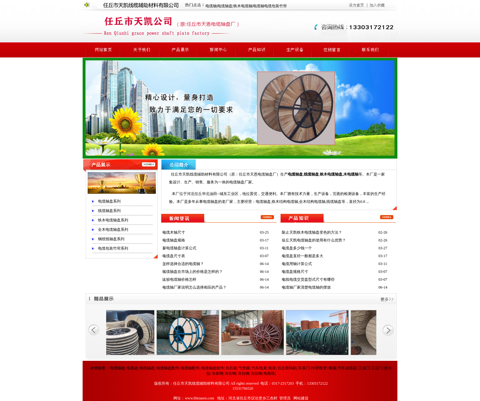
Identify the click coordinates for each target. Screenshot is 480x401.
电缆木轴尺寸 (173, 232)
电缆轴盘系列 (109, 201)
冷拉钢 (230, 373)
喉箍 (332, 368)
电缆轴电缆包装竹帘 (270, 6)
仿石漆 (231, 368)
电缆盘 (132, 368)
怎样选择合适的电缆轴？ (183, 264)
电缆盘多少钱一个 (297, 248)
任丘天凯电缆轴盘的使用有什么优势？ (314, 240)
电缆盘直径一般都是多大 (302, 256)
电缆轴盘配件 (167, 368)
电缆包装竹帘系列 (113, 248)
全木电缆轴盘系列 (113, 229)
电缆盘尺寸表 (173, 256)
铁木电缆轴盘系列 (113, 220)
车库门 (303, 368)
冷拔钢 (217, 373)
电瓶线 (269, 373)
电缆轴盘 (224, 6)
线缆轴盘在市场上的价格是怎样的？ (192, 271)
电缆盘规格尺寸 (295, 271)
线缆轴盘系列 (109, 211)
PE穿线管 (319, 368)
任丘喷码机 (287, 368)
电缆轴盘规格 (173, 240)
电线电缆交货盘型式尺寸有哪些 (308, 279)
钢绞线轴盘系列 (111, 239)
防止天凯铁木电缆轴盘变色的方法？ (312, 232)
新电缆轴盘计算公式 (179, 248)
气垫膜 (244, 368)
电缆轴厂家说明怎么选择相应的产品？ (194, 287)
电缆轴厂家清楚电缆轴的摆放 (306, 287)
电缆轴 (211, 6)
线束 (272, 368)
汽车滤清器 (347, 368)
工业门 (364, 368)
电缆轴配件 (190, 368)
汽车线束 (259, 368)
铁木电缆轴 (242, 6)
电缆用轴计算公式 (297, 264)
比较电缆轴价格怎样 (179, 279)
